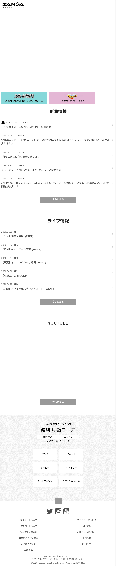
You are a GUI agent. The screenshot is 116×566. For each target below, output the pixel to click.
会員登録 (47, 437)
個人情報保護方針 (28, 532)
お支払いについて (28, 526)
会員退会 (28, 550)
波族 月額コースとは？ (58, 440)
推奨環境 (87, 538)
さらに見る (58, 199)
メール (44, 481)
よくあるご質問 (28, 544)
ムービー (45, 467)
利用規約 (87, 526)
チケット (71, 454)
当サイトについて (28, 520)
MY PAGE (86, 544)
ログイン (68, 437)
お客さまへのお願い (86, 532)
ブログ (45, 454)
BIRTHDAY (71, 481)
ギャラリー (71, 467)
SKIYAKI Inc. (80, 563)
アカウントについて (86, 520)
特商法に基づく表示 (28, 538)
